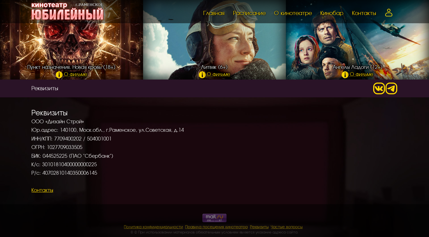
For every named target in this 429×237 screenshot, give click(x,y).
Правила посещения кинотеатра (216, 226)
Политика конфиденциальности (153, 226)
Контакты (364, 13)
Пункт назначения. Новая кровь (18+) (71, 70)
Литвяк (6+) (214, 70)
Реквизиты (259, 226)
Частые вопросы (287, 226)
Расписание (249, 13)
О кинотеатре (293, 13)
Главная (213, 13)
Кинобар (331, 13)
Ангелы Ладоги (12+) (357, 70)
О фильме (71, 73)
